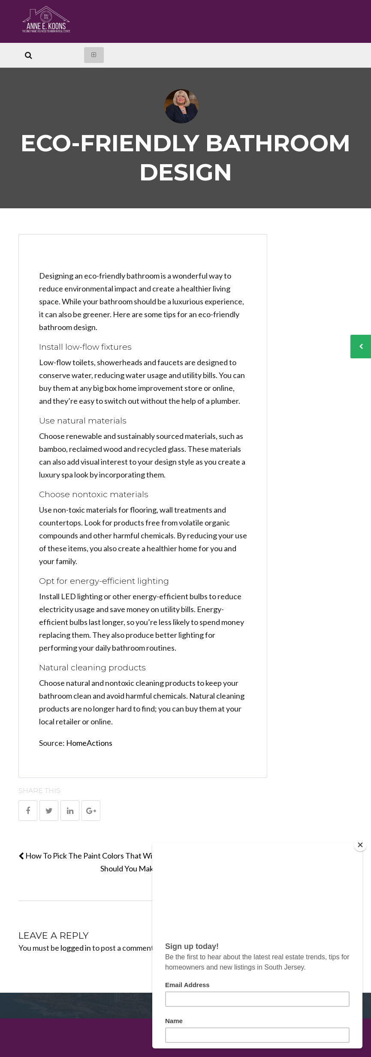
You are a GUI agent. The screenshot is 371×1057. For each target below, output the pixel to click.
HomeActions (89, 743)
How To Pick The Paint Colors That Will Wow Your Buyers (117, 855)
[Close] (360, 844)
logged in (75, 947)
